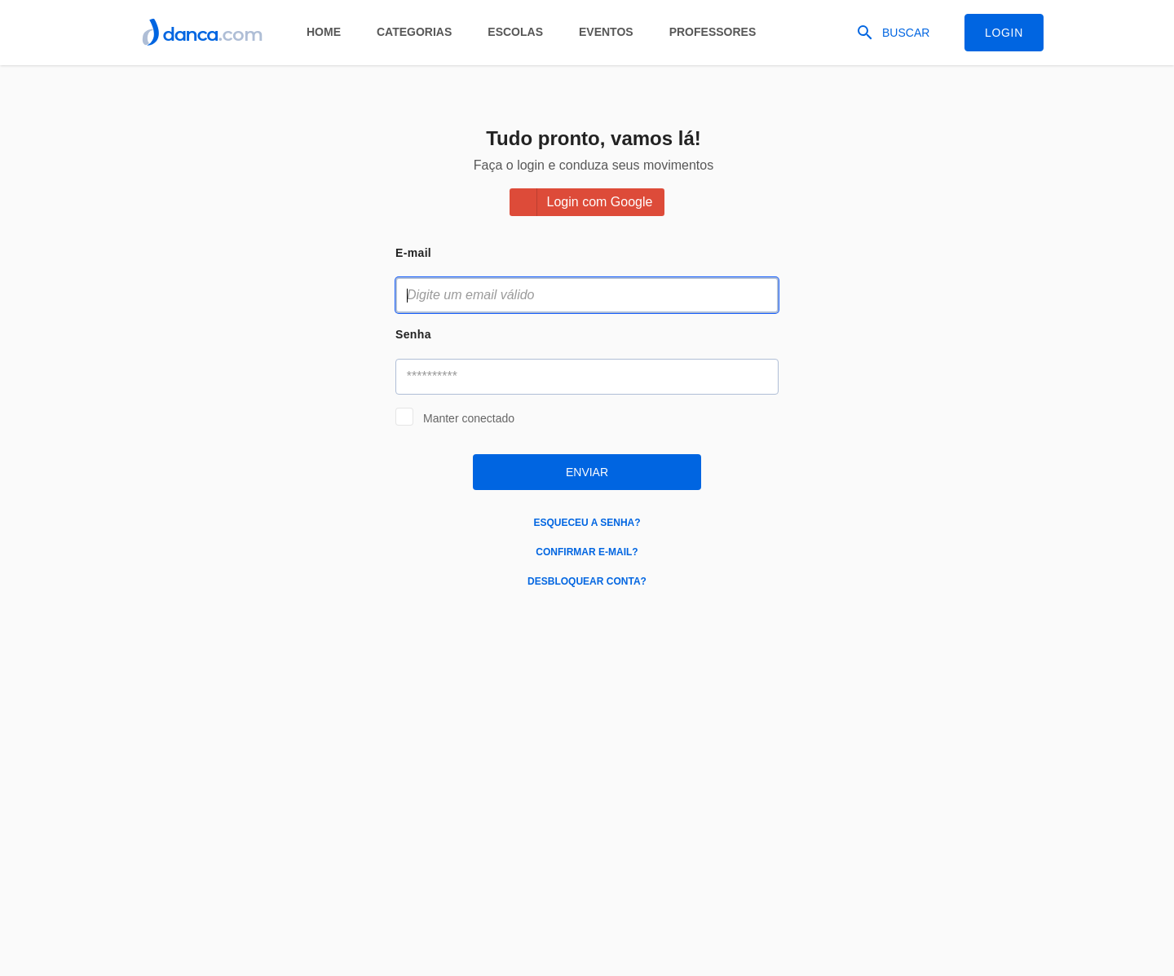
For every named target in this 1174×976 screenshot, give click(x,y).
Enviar (587, 472)
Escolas (515, 31)
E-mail (413, 252)
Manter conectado (468, 418)
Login (1004, 32)
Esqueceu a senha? (586, 522)
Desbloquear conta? (587, 581)
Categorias (414, 31)
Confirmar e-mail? (587, 552)
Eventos (606, 31)
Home (324, 31)
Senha (413, 334)
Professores (713, 31)
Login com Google (600, 202)
